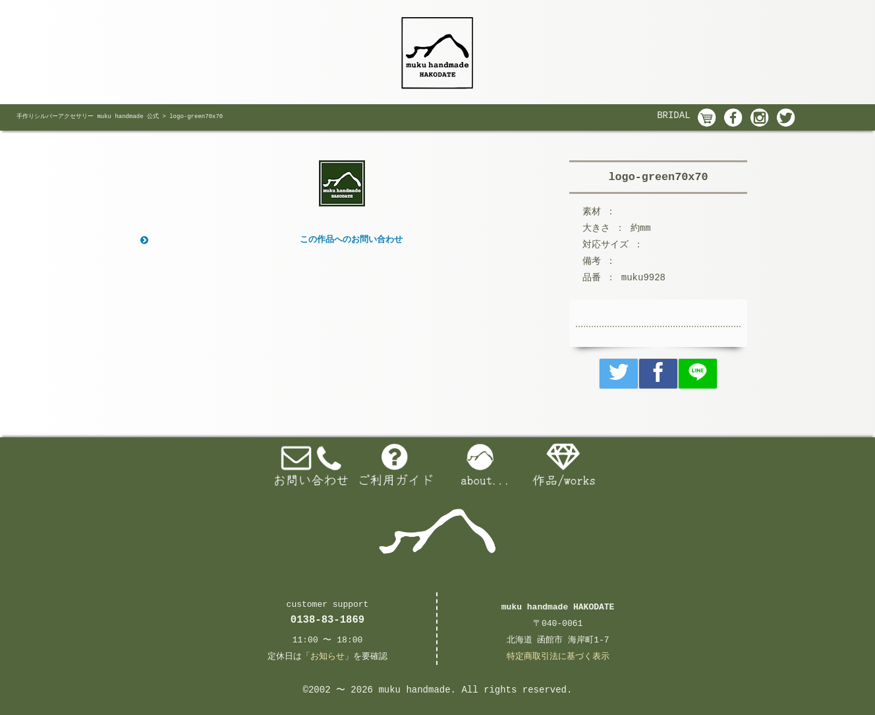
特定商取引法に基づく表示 (558, 657)
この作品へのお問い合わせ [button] (270, 240)
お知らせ (327, 657)
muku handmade (414, 690)
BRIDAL (673, 115)
